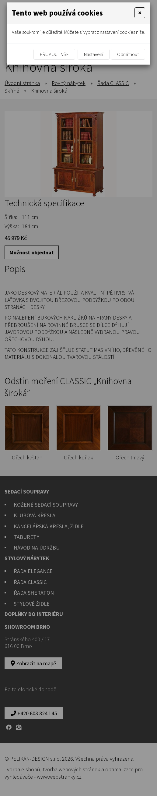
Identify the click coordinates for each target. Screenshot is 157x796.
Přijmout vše (54, 54)
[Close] (139, 12)
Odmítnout (128, 54)
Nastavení (93, 54)
